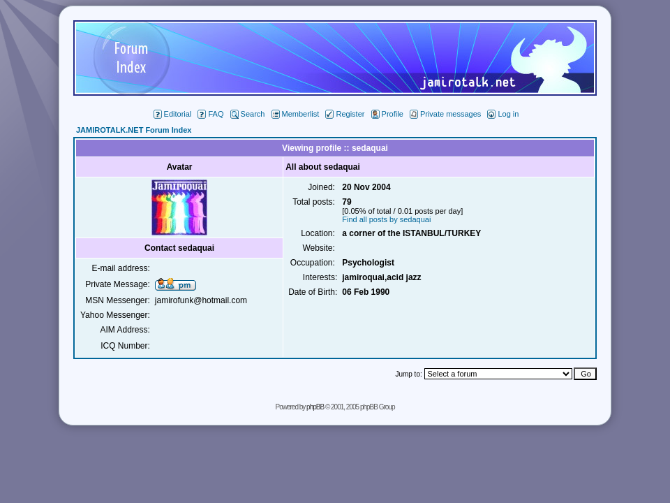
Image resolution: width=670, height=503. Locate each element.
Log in (503, 114)
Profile (387, 114)
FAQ (210, 114)
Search (247, 114)
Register (344, 114)
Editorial (173, 114)
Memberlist (295, 114)
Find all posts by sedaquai (386, 219)
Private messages (445, 114)
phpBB (315, 407)
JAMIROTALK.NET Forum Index (133, 130)
